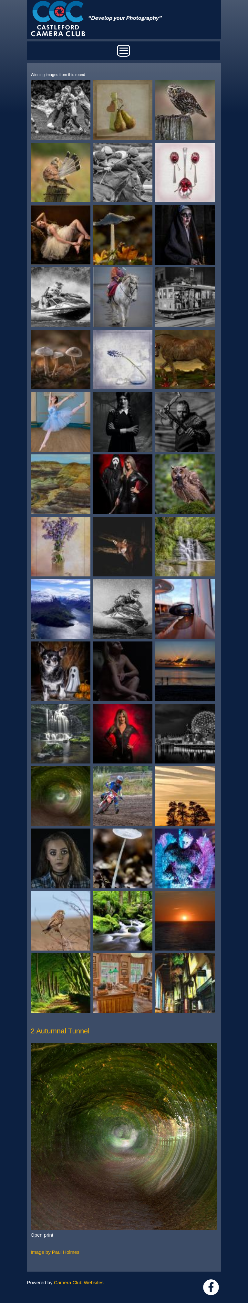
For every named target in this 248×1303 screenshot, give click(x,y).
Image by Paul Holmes (55, 1252)
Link (211, 1287)
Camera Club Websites (79, 1282)
